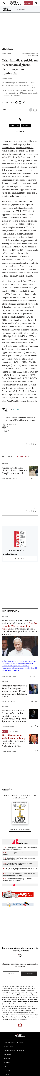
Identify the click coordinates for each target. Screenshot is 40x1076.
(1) (36, 701)
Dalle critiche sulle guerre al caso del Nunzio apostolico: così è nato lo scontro (19, 631)
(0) (7, 431)
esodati (18, 157)
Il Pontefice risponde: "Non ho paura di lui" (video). (19, 626)
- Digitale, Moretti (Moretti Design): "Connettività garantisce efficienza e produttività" (18, 864)
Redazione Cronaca (10, 478)
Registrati (29, 974)
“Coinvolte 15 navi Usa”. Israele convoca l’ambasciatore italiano (13, 743)
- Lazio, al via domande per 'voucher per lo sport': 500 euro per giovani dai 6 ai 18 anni (20, 869)
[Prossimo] (35, 443)
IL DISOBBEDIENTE (13, 550)
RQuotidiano (7, 78)
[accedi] (36, 3)
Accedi (11, 974)
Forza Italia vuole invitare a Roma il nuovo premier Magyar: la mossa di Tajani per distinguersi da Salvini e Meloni (14, 691)
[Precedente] (29, 443)
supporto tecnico (11, 1019)
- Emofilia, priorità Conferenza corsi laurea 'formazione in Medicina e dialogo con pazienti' (20, 848)
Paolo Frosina (8, 726)
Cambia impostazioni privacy (14, 1050)
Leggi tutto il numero (19, 829)
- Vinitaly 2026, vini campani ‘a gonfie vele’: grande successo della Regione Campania (19, 874)
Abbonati (28, 3)
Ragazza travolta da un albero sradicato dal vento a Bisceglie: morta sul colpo (14, 470)
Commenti (7, 102)
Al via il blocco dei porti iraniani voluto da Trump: (14, 737)
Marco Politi (12, 425)
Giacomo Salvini (9, 701)
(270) (35, 676)
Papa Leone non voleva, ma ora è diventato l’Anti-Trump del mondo (20, 419)
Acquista (20, 558)
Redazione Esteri (9, 676)
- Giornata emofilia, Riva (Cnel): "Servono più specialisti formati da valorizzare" (17, 879)
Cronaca (7, 48)
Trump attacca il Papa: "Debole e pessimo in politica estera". (17, 622)
